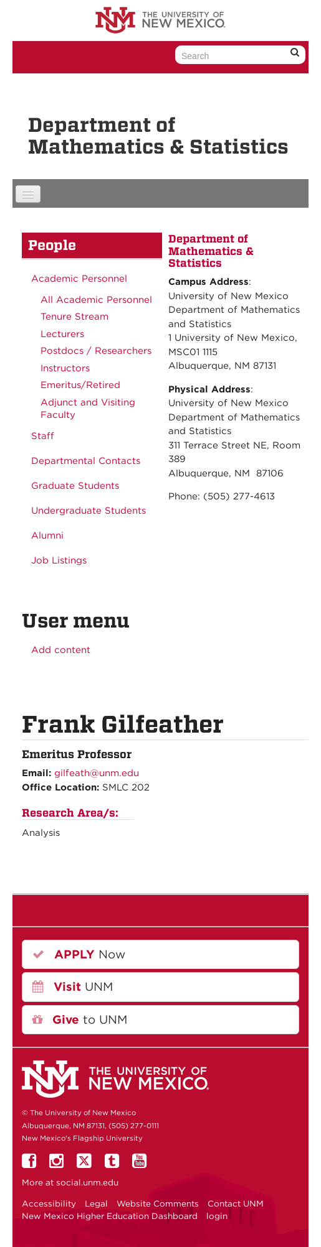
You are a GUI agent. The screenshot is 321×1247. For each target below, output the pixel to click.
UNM (72, 987)
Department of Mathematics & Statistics (158, 136)
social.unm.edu (87, 1182)
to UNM (79, 1020)
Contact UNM (236, 1203)
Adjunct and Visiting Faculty (88, 408)
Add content (60, 650)
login (217, 1216)
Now (78, 954)
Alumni (47, 535)
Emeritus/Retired (80, 385)
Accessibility (49, 1203)
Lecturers (62, 334)
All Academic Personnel (96, 299)
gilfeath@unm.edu (96, 773)
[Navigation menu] (28, 194)
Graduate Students (75, 485)
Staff (42, 436)
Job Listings (59, 560)
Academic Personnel (79, 278)
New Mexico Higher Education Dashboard (110, 1216)
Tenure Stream (74, 316)
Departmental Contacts (85, 460)
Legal (96, 1203)
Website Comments (158, 1203)
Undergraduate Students (88, 510)
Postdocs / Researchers (96, 350)
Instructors (65, 368)
